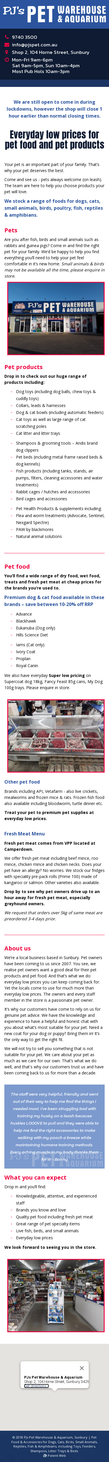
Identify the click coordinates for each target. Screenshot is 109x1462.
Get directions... (36, 1371)
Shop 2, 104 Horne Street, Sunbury (51, 52)
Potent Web (54, 1455)
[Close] (82, 1353)
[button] (54, 1382)
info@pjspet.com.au (34, 44)
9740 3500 (24, 37)
